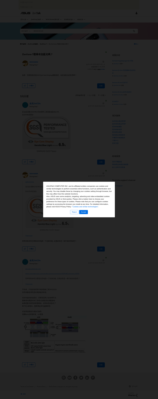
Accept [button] (83, 212)
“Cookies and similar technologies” (85, 207)
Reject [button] (74, 212)
